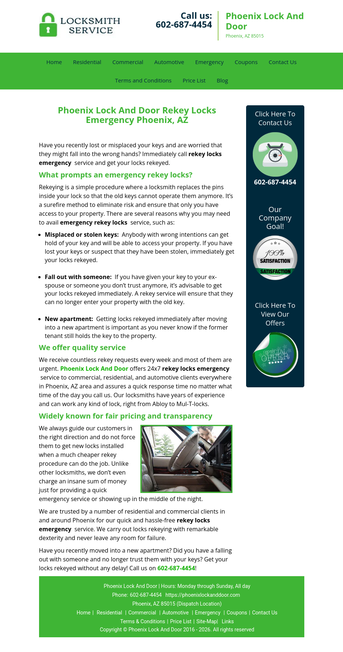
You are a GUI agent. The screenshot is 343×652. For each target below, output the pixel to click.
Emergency (209, 62)
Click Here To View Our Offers (275, 314)
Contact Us (283, 62)
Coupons (246, 62)
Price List (194, 80)
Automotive (169, 62)
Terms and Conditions (143, 80)
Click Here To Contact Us (275, 118)
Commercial (127, 62)
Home (54, 62)
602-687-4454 (184, 24)
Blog (222, 80)
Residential (87, 62)
